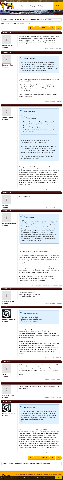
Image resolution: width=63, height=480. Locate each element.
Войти (58, 6)
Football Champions (42, 474)
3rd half (17, 19)
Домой (5, 19)
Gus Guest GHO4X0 (8, 302)
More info (42, 478)
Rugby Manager (20, 474)
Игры (22, 6)
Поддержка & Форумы (37, 6)
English (11, 19)
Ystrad (4, 374)
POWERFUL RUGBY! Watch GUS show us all (35, 19)
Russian (59, 1)
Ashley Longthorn (7, 46)
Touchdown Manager (31, 474)
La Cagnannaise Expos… (9, 224)
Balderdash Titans (7, 65)
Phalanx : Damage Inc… (9, 320)
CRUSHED (5, 205)
